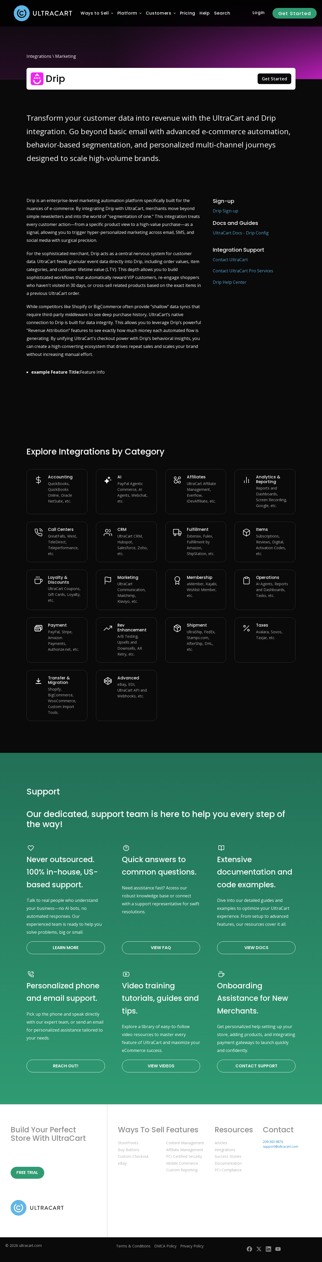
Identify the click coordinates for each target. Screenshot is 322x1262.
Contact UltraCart (230, 260)
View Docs (256, 948)
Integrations (39, 56)
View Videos (161, 1066)
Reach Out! (65, 1066)
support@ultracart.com (280, 1146)
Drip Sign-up (225, 211)
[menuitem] (95, 13)
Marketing (65, 56)
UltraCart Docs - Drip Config (241, 233)
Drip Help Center (229, 282)
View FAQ (161, 948)
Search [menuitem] (222, 13)
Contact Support (256, 1066)
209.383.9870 (273, 1141)
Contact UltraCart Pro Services (243, 271)
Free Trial (27, 1172)
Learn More (65, 948)
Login (259, 13)
